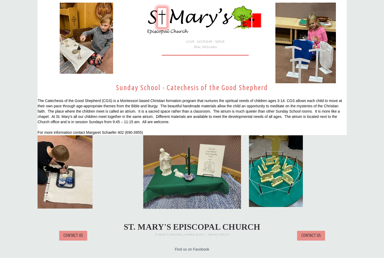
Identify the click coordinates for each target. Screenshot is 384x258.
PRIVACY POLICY (218, 234)
